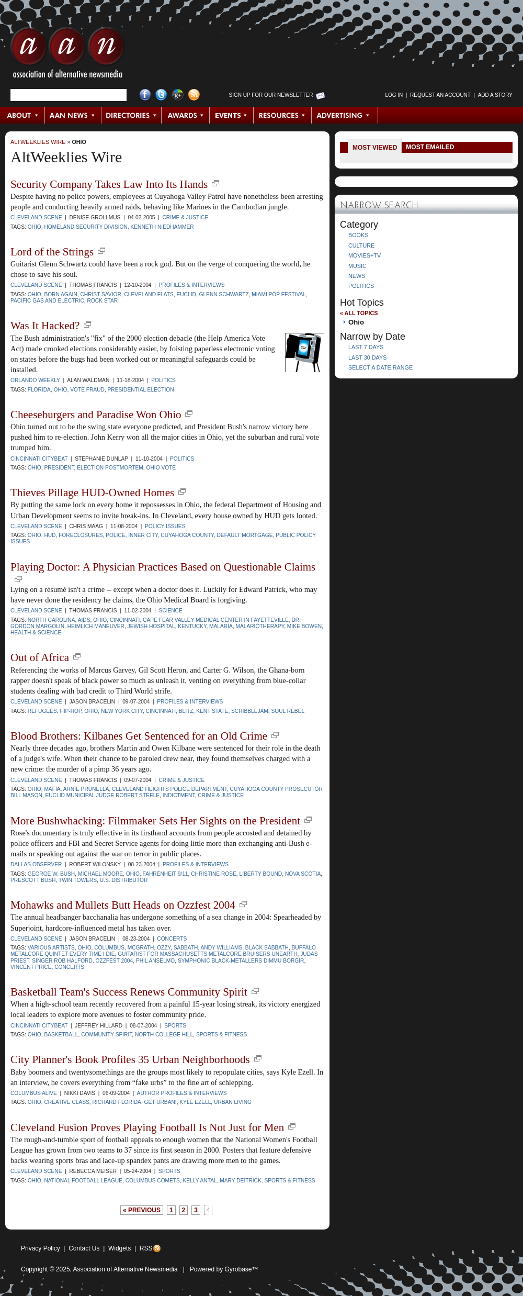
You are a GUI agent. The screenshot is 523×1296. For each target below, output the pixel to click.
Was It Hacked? (44, 325)
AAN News (73, 115)
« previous (142, 1210)
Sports (175, 1026)
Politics (163, 380)
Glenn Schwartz (224, 294)
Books (358, 235)
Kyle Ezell (195, 1102)
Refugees (42, 711)
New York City (122, 711)
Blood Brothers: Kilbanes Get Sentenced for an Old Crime (138, 736)
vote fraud (87, 390)
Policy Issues (165, 526)
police (115, 535)
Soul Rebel (287, 711)
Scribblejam (249, 711)
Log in (394, 95)
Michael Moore (100, 874)
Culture (361, 245)
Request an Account (440, 95)
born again (60, 294)
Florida (39, 390)
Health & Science (35, 632)
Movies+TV (364, 255)
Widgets (119, 1248)
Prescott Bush (32, 880)
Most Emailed (430, 147)
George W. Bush (51, 874)
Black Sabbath (267, 948)
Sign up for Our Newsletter (271, 95)
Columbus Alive (33, 1093)
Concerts (172, 939)
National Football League (83, 1180)
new (215, 183)
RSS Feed (194, 95)
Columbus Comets (153, 1180)
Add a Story (495, 95)
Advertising (345, 115)
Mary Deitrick (240, 1180)
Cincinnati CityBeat (38, 459)
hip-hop (70, 711)
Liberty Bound (261, 874)
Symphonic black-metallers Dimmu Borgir (241, 961)
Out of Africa (39, 657)
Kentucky (192, 626)
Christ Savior (100, 294)
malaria (221, 626)
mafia (52, 789)
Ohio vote (161, 468)
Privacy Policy (40, 1248)
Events (232, 115)
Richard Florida (116, 1102)
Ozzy (163, 948)
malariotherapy (259, 626)
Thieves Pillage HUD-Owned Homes (92, 492)
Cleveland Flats (148, 294)
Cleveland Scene (36, 217)
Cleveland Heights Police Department (169, 789)
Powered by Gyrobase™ (224, 1269)
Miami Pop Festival (279, 294)
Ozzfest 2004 (114, 961)
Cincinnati (125, 620)
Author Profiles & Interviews (182, 1093)
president (59, 468)
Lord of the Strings (52, 251)
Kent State (212, 711)
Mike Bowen (304, 626)
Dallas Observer (36, 864)
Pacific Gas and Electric (47, 301)
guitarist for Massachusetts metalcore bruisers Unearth (207, 954)
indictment (179, 795)
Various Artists (51, 948)
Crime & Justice (185, 217)
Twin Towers (78, 880)
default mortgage (244, 535)
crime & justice (221, 795)
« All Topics (359, 313)
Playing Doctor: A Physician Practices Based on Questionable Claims (162, 567)
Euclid (186, 294)
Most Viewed (375, 147)
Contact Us (84, 1248)
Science (170, 610)
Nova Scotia (303, 874)
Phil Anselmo (155, 961)
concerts (69, 967)
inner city (142, 535)
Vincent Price (31, 967)
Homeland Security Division (85, 227)
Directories (131, 115)
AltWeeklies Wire (37, 142)
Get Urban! (160, 1102)
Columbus (109, 948)
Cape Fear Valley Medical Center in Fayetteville (216, 620)
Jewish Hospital (151, 626)
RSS (146, 1248)
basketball (61, 1034)
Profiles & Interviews (191, 285)
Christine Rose (213, 874)
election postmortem (110, 468)
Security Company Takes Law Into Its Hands (109, 184)
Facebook (145, 95)
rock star (102, 301)
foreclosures (81, 535)
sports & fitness (221, 1034)
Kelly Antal (200, 1180)
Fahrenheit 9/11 (165, 874)
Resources (283, 115)
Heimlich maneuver (95, 626)
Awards (186, 115)
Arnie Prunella (86, 789)
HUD (49, 535)
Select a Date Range (380, 367)
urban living (233, 1102)
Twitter (161, 95)
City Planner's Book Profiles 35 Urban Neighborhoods (130, 1059)
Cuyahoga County (187, 535)
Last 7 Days (365, 347)
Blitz (186, 711)
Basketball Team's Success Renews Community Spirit (128, 992)
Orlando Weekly (35, 380)
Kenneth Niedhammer (162, 227)
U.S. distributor (124, 880)
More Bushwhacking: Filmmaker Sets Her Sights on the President (155, 820)
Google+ (178, 95)
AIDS (84, 620)
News (356, 276)
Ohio (79, 142)
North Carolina (51, 620)
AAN (67, 55)
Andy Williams (222, 948)
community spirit (106, 1034)
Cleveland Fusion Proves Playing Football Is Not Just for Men (147, 1127)
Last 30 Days (367, 357)
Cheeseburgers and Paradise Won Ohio (95, 414)
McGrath (141, 948)
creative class (66, 1102)
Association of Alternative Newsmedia (125, 1269)
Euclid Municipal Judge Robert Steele (102, 795)
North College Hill (164, 1034)
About (23, 115)
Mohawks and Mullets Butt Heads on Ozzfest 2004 (122, 905)
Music (357, 266)
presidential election (141, 390)
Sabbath (186, 948)
